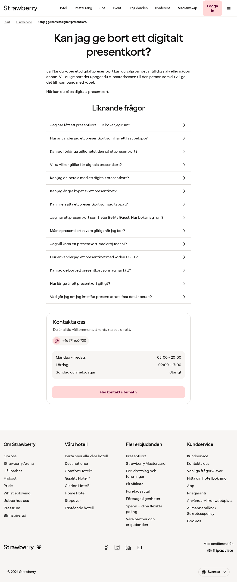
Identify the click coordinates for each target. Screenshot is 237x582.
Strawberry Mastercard (145, 463)
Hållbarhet (13, 471)
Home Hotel (75, 493)
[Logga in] (212, 8)
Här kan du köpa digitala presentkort (77, 91)
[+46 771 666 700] (70, 340)
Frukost (10, 478)
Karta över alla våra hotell (86, 456)
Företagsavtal (138, 491)
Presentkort (136, 456)
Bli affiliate (134, 484)
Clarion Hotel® (77, 485)
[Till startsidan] (20, 8)
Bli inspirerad (15, 515)
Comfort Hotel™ (79, 471)
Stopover (73, 500)
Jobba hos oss (16, 500)
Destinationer (76, 463)
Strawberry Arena (19, 463)
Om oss (10, 456)
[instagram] (117, 547)
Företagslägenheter (143, 498)
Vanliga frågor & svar (205, 471)
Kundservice (24, 22)
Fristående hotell (79, 508)
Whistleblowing (17, 493)
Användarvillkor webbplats (210, 500)
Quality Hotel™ (77, 478)
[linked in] (128, 547)
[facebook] (106, 547)
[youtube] (139, 547)
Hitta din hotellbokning (207, 478)
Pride (8, 485)
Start (7, 22)
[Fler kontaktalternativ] (118, 392)
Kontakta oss (198, 463)
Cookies (194, 521)
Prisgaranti (196, 493)
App (190, 485)
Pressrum (12, 508)
